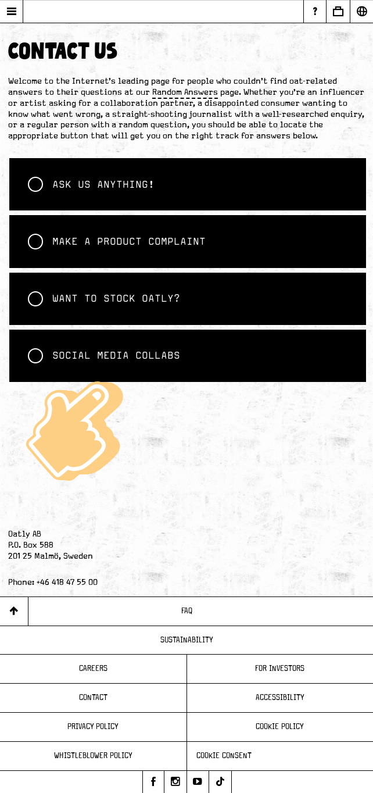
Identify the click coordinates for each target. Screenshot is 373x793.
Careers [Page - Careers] (93, 669)
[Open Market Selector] (361, 11)
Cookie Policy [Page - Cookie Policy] (280, 727)
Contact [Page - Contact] (93, 698)
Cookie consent (224, 756)
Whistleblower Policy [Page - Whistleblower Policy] (93, 756)
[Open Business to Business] (338, 11)
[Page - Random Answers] (314, 11)
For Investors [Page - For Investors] (279, 669)
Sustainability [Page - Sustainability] (186, 640)
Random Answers (185, 92)
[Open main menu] (11, 11)
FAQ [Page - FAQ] (186, 611)
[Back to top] (14, 611)
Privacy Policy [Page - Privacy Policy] (93, 727)
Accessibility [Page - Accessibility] (280, 698)
